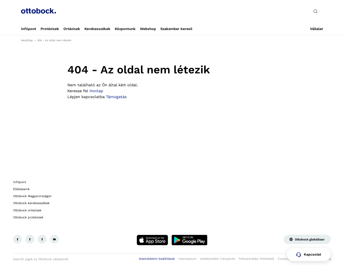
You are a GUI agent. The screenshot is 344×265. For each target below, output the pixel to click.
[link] (28, 29)
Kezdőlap (27, 40)
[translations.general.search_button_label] (315, 11)
